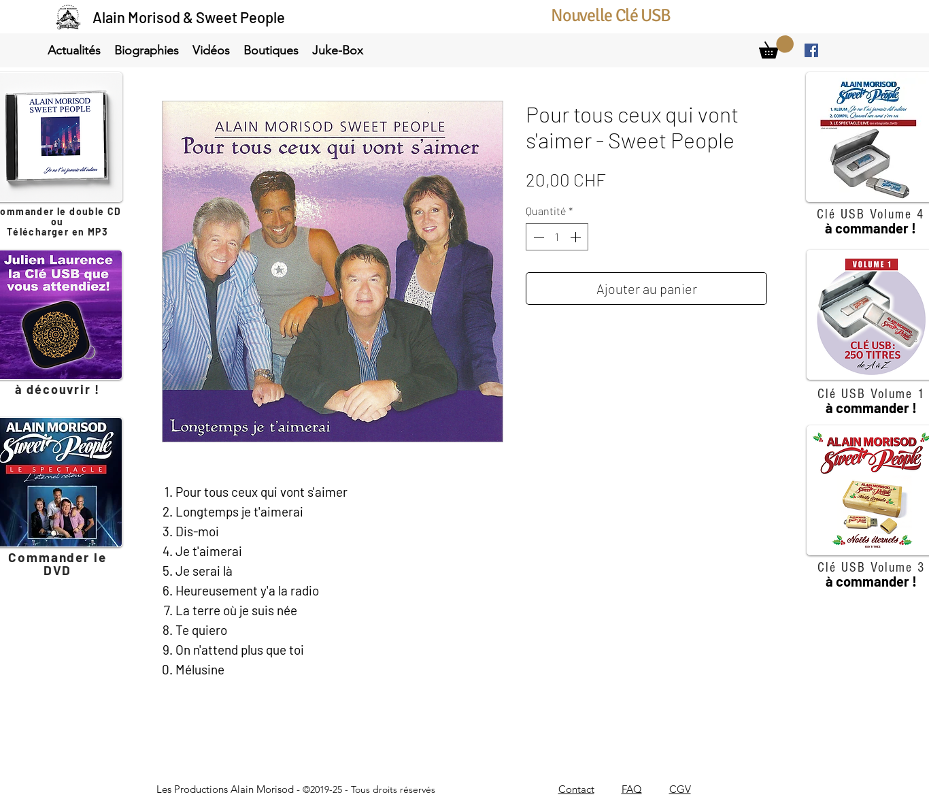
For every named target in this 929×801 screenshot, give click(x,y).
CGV (680, 789)
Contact (576, 789)
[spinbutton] (557, 237)
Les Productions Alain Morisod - (295, 789)
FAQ (632, 789)
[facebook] (811, 50)
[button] (74, 51)
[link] (776, 47)
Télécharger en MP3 (57, 232)
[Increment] (576, 237)
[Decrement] (537, 237)
